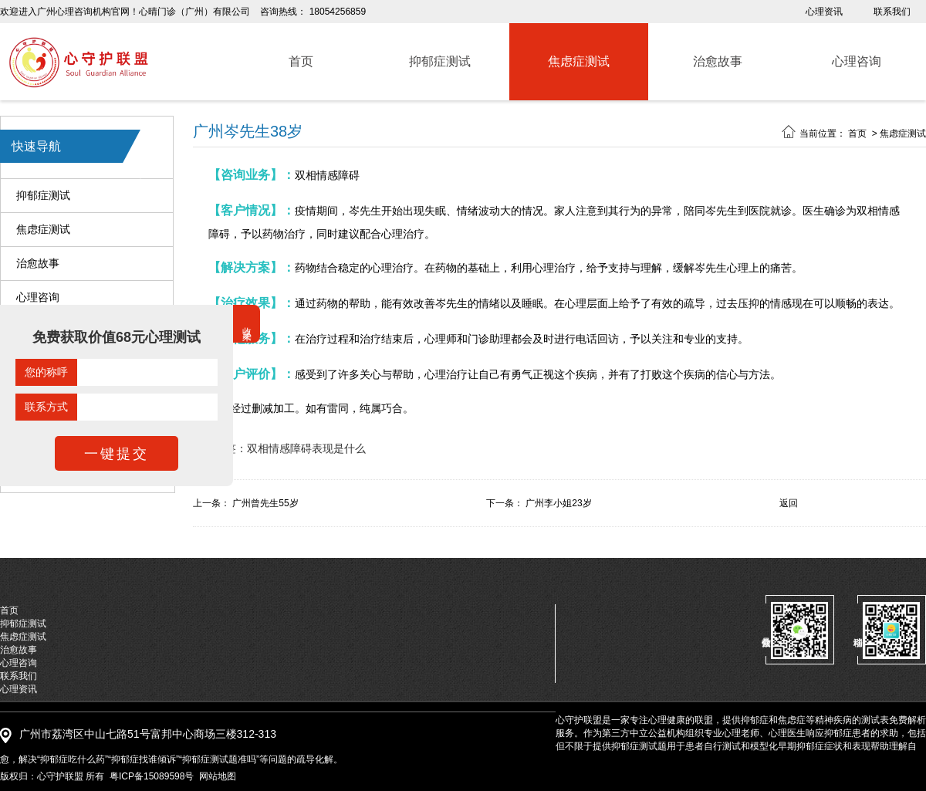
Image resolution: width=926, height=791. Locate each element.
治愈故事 (37, 263)
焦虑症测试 (43, 229)
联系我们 (892, 11)
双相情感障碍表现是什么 (306, 448)
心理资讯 (824, 11)
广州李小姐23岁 (558, 503)
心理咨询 (37, 297)
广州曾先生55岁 (265, 503)
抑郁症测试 (43, 195)
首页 (857, 133)
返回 (788, 503)
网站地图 (217, 776)
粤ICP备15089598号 (152, 776)
